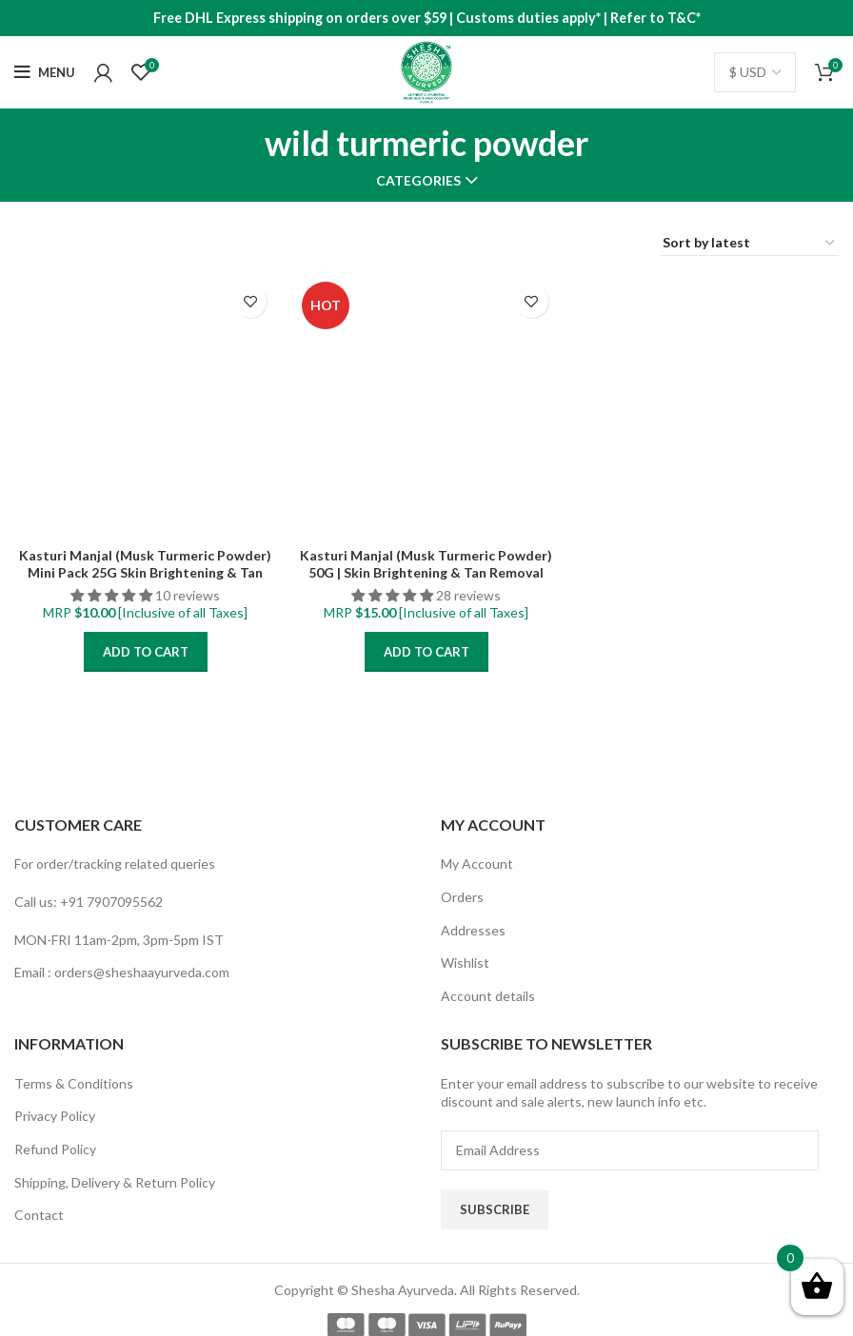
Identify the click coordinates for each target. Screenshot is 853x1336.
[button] (112, 595)
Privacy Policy (54, 1116)
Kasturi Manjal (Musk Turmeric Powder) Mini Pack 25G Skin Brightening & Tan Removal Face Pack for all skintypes (145, 572)
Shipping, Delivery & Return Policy (114, 1182)
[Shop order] (750, 243)
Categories (418, 180)
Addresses (473, 930)
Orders (462, 897)
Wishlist (465, 962)
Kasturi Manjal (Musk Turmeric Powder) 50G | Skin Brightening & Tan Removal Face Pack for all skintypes (426, 572)
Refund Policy (55, 1149)
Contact (39, 1215)
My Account (477, 863)
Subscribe (494, 1209)
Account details (488, 996)
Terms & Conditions (73, 1083)
